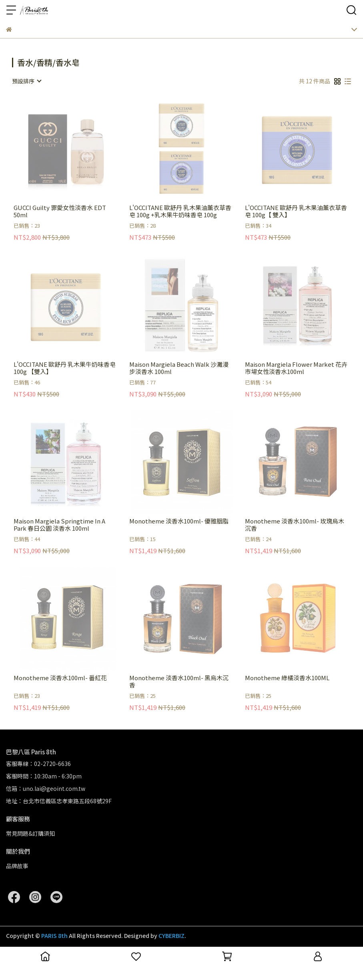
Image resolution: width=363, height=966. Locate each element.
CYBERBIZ (171, 936)
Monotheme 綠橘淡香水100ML (287, 678)
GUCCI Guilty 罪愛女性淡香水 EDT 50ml (60, 211)
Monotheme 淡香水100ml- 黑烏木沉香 (179, 681)
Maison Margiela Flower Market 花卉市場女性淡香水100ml (296, 368)
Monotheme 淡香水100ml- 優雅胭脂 (179, 521)
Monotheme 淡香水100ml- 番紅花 (60, 678)
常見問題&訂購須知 (30, 833)
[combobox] (26, 81)
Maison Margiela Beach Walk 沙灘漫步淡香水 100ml (179, 368)
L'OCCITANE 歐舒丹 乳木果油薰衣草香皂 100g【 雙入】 (296, 211)
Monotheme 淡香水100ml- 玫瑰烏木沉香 (294, 524)
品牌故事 (17, 866)
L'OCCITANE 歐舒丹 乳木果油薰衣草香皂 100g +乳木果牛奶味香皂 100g (180, 211)
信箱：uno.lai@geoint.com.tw (45, 788)
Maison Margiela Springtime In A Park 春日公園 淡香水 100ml (59, 524)
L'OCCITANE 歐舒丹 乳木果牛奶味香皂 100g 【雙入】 (65, 368)
